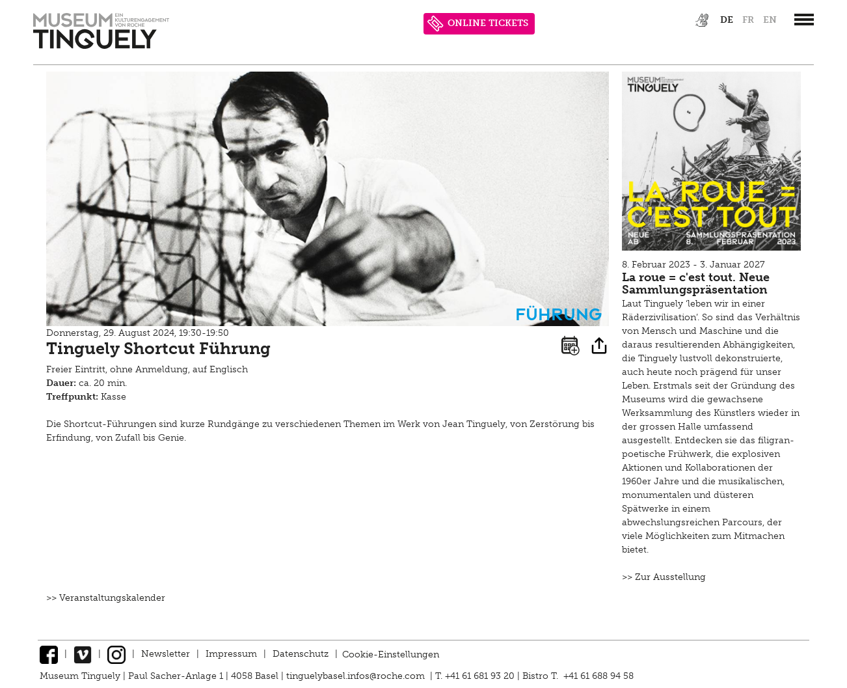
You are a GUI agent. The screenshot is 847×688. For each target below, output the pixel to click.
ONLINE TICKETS (477, 24)
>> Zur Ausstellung (664, 577)
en (770, 19)
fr (748, 19)
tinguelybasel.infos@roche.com (356, 675)
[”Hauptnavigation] (804, 19)
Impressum (231, 653)
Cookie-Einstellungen (390, 653)
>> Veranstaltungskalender (105, 597)
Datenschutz (301, 653)
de (726, 19)
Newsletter (165, 653)
